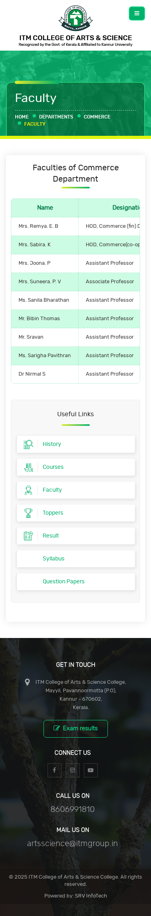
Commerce (97, 117)
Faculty (35, 124)
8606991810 (72, 810)
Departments (56, 117)
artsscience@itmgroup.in (72, 844)
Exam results (75, 728)
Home (22, 117)
